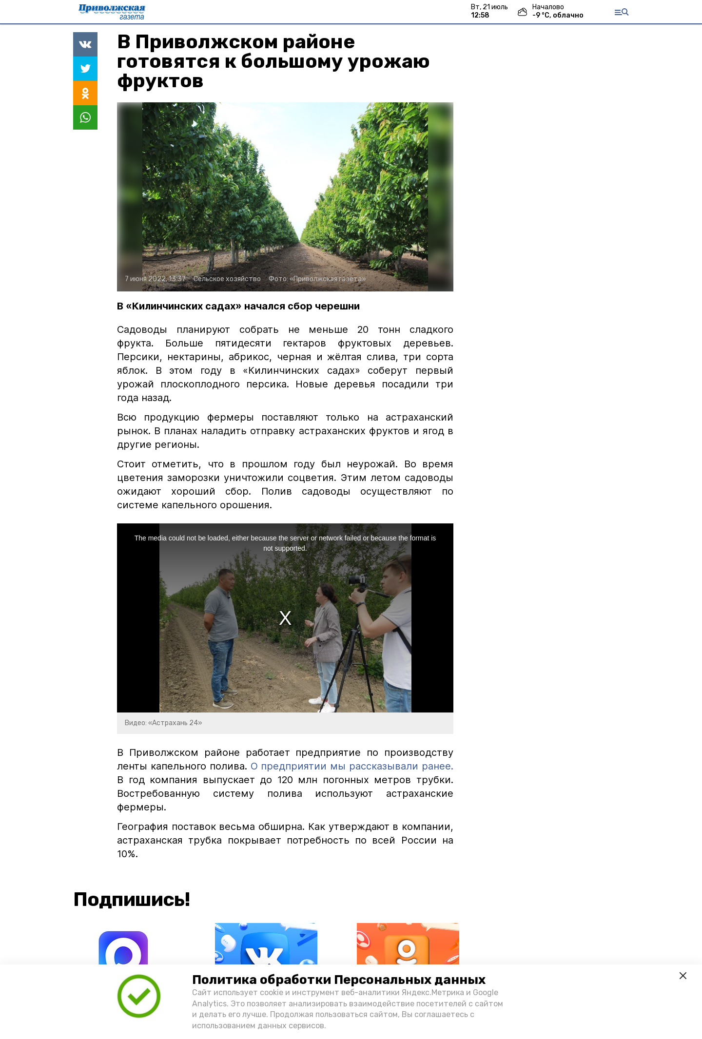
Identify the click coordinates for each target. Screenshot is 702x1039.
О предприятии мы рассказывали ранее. (350, 766)
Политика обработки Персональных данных (339, 979)
